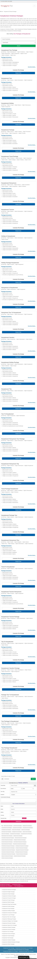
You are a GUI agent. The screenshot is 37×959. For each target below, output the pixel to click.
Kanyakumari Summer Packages (8, 929)
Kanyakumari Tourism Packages (8, 933)
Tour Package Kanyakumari (9, 748)
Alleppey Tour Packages (27, 825)
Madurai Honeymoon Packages (19, 856)
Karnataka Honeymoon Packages (8, 837)
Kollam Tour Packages (25, 829)
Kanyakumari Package (7, 130)
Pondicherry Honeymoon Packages (19, 843)
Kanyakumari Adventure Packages (9, 889)
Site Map (22, 954)
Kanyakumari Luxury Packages (8, 914)
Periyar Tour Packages (16, 829)
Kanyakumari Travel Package (9, 156)
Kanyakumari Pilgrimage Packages (9, 918)
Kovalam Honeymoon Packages (21, 847)
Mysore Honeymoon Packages (7, 856)
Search (18, 45)
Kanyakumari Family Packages (8, 906)
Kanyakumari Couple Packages (8, 900)
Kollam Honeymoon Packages (7, 858)
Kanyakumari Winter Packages (8, 944)
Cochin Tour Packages (17, 825)
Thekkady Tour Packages (6, 829)
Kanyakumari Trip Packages (7, 937)
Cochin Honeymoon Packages (7, 839)
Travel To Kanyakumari (8, 566)
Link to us (27, 954)
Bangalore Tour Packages (17, 831)
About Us (3, 954)
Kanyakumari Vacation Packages (8, 939)
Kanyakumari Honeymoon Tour (10, 540)
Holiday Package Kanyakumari (10, 262)
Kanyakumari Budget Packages (8, 891)
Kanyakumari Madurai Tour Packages (10, 951)
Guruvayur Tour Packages (6, 831)
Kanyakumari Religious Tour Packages (9, 921)
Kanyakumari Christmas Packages (9, 895)
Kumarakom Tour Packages (7, 827)
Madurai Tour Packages (18, 835)
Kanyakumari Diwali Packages (8, 902)
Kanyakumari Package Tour (9, 515)
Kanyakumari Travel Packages (8, 935)
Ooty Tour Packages (5, 833)
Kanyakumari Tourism (7, 209)
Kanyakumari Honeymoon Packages (8, 849)
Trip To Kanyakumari (7, 641)
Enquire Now (18, 73)
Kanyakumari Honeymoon (8, 183)
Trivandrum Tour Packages (28, 827)
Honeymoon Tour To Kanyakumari (11, 312)
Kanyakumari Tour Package (9, 50)
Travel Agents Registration (10, 954)
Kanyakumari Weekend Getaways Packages (11, 942)
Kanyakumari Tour (6, 78)
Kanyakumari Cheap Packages (8, 893)
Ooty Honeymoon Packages (7, 843)
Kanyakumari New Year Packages (9, 916)
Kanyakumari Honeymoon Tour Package (13, 439)
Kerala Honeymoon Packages (7, 841)
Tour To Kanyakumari (7, 414)
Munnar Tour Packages (8, 825)
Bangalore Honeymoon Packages (22, 849)
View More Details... (32, 66)
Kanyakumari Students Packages (8, 927)
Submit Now (18, 821)
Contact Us (18, 954)
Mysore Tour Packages (27, 831)
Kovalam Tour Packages (17, 827)
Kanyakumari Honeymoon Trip (10, 464)
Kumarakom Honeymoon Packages (8, 847)
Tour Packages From (18, 885)
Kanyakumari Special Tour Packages (9, 925)
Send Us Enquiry (32, 954)
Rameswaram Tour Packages (7, 835)
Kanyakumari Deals (16, 884)
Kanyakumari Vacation (7, 337)
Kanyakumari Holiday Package (10, 362)
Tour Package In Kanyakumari (10, 721)
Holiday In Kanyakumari (8, 236)
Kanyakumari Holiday (7, 103)
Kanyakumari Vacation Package (10, 668)
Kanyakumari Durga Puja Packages (9, 904)
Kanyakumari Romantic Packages (9, 923)
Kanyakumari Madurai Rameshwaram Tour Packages (18, 949)
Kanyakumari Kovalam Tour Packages (26, 951)
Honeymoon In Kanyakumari (9, 287)
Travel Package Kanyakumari (9, 488)
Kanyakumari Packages (5, 884)
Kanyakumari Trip (6, 389)
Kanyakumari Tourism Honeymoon (11, 591)
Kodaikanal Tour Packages (15, 833)
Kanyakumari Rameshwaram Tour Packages (24, 948)
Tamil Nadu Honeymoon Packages (20, 841)
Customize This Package (18, 70)
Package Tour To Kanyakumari (10, 694)
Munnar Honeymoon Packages (20, 837)
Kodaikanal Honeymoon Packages (22, 845)
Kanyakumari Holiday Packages (8, 910)
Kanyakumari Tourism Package (10, 616)
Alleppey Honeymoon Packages (19, 839)
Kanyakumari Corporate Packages (9, 898)
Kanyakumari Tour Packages (26, 833)
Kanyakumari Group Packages (8, 908)
